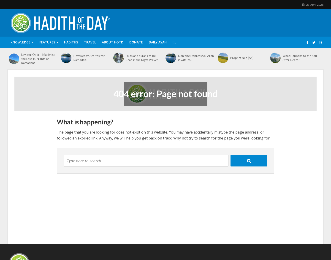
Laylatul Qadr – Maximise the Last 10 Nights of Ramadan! (38, 59)
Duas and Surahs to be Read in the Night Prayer (142, 58)
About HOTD (112, 42)
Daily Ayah (158, 42)
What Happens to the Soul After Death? (299, 58)
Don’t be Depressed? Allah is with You (196, 58)
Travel (90, 42)
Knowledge (20, 42)
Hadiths (71, 42)
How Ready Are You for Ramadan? (89, 58)
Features (47, 42)
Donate (136, 42)
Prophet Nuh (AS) (241, 58)
